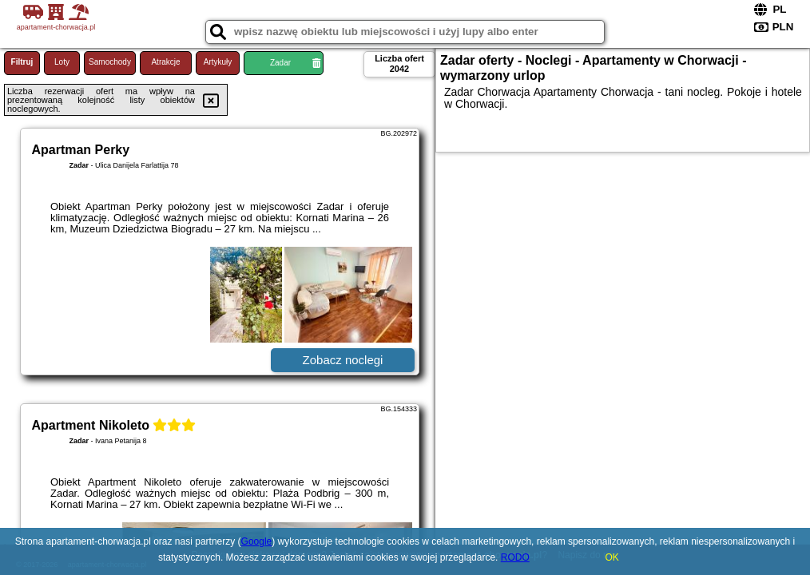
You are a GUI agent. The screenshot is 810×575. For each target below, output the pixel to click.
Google (256, 541)
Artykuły (218, 62)
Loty (61, 62)
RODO (515, 557)
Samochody (110, 62)
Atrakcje (165, 62)
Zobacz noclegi (343, 360)
